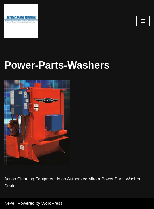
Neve (9, 203)
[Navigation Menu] (143, 21)
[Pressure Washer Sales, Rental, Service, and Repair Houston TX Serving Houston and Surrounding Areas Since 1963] (21, 21)
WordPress (52, 203)
